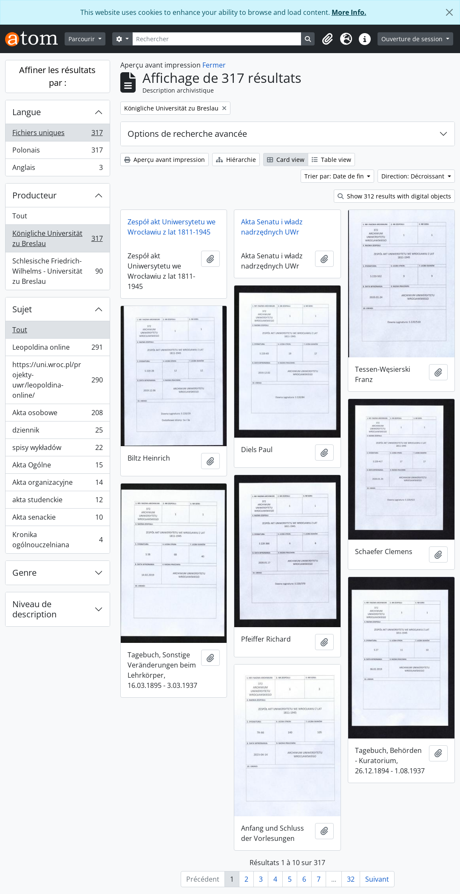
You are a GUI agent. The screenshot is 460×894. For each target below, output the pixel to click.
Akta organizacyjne (57, 484)
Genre (24, 572)
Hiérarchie (236, 160)
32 (351, 879)
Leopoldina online (57, 349)
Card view (285, 160)
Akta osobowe (57, 414)
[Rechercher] (217, 38)
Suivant (377, 879)
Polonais (57, 152)
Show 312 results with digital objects (394, 196)
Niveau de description (34, 609)
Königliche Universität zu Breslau (57, 238)
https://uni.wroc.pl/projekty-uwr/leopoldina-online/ (57, 380)
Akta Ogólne (57, 467)
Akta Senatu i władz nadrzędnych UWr (272, 227)
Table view (331, 160)
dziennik (57, 432)
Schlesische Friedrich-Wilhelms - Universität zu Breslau (57, 271)
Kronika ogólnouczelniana (57, 539)
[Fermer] (449, 12)
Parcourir (82, 39)
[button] (327, 39)
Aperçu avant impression (164, 160)
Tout (19, 216)
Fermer (214, 65)
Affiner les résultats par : (57, 76)
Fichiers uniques (57, 134)
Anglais (57, 169)
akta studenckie (57, 502)
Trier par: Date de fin (335, 176)
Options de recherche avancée (187, 133)
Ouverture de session (412, 39)
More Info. (349, 12)
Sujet (22, 309)
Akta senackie (57, 519)
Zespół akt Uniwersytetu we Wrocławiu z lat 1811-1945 (172, 227)
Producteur (34, 195)
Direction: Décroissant (413, 176)
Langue (26, 112)
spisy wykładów (57, 449)
